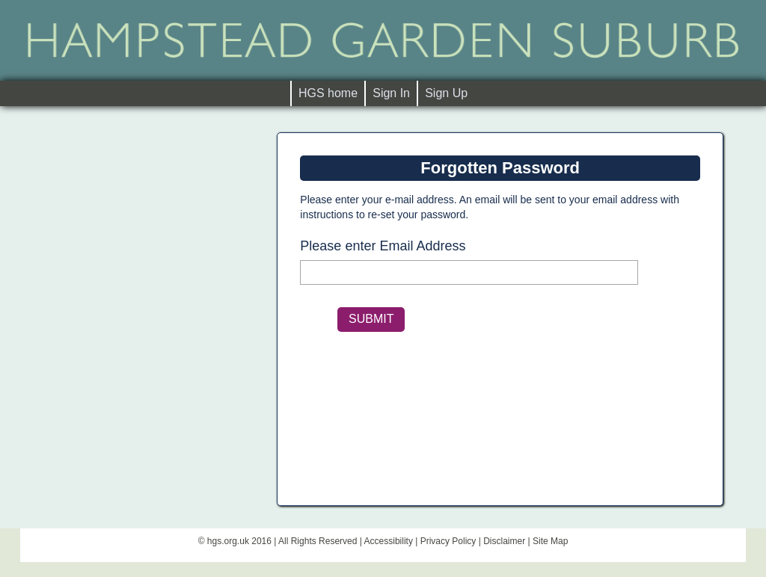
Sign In (391, 93)
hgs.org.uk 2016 (239, 541)
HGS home (331, 92)
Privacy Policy (448, 541)
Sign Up (446, 93)
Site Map (550, 541)
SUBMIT (371, 318)
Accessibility (388, 541)
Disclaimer (504, 541)
